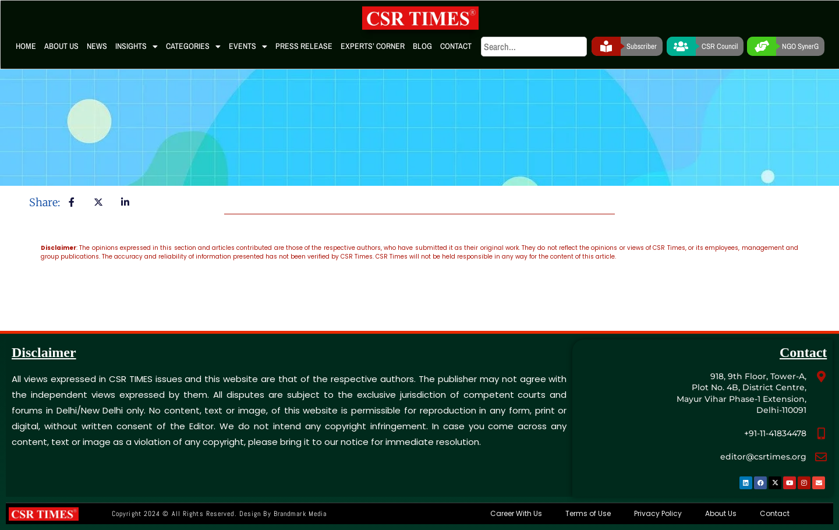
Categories (193, 46)
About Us (61, 46)
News (97, 46)
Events (248, 46)
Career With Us (516, 513)
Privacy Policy (658, 513)
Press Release (303, 46)
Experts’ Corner (373, 46)
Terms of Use (588, 513)
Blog (422, 46)
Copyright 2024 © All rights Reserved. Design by (219, 513)
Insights (136, 46)
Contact (456, 46)
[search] (534, 46)
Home (26, 46)
